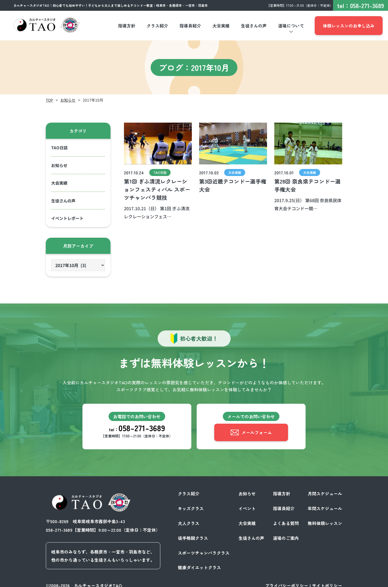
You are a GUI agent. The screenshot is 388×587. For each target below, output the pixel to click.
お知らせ (67, 100)
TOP (49, 100)
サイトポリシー (327, 581)
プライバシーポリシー (286, 581)
